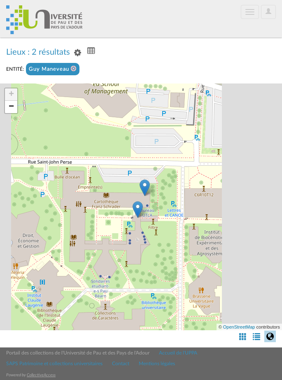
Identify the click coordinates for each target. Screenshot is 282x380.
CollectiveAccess (41, 375)
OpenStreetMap (239, 326)
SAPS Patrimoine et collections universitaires (54, 363)
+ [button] (11, 94)
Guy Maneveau (53, 69)
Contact (120, 363)
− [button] (11, 107)
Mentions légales (157, 363)
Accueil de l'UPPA (178, 352)
